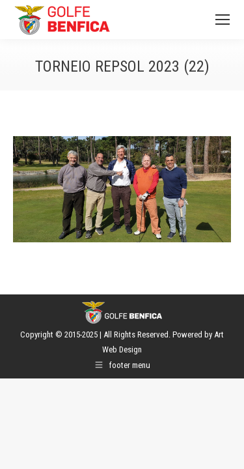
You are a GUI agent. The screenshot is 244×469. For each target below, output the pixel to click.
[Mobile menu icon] (222, 19)
